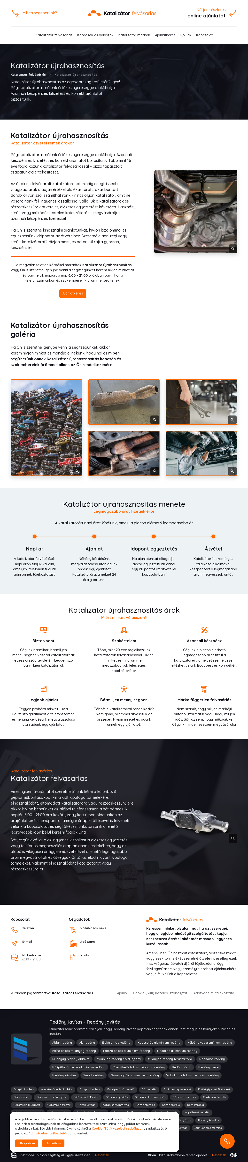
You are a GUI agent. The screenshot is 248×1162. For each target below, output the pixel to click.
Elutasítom (53, 1143)
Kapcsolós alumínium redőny (159, 1042)
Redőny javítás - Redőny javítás (84, 1022)
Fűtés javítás (21, 1097)
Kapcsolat (204, 35)
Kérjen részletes (211, 10)
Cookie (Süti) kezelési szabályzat (160, 993)
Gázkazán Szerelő (214, 1097)
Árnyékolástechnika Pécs (56, 1089)
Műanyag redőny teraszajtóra (170, 1059)
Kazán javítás (86, 1105)
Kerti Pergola (195, 1105)
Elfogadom (26, 1143)
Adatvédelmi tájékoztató (214, 993)
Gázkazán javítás (117, 1097)
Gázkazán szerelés (184, 1097)
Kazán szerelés (145, 1105)
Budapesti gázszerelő (120, 1089)
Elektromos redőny (116, 1042)
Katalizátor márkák (134, 35)
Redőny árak (181, 1067)
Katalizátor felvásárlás (54, 35)
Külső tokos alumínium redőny (209, 1042)
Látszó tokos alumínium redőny (126, 1051)
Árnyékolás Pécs (24, 1089)
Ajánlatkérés (165, 35)
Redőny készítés (64, 1075)
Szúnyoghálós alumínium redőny (135, 1075)
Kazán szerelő (171, 1105)
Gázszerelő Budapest (27, 1105)
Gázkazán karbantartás (150, 1097)
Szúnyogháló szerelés (208, 1128)
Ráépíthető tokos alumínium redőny (78, 1067)
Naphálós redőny (212, 1059)
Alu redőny (87, 1042)
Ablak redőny (62, 1042)
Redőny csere (208, 1067)
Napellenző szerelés (197, 1112)
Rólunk (185, 35)
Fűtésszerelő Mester (86, 1097)
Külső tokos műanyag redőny (74, 1051)
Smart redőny (93, 1075)
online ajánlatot (206, 16)
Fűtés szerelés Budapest (52, 1097)
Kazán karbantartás (115, 1105)
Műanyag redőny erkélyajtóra (119, 1059)
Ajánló (122, 993)
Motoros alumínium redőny (177, 1051)
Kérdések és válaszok (95, 35)
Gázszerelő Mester (58, 1105)
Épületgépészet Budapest (214, 1089)
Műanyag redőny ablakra (71, 1059)
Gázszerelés (149, 1089)
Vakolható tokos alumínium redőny (192, 1075)
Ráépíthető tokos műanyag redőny (139, 1067)
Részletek (102, 1155)
